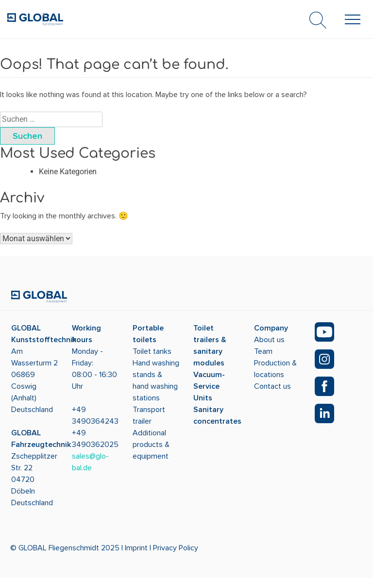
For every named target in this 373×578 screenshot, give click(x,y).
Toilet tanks (152, 351)
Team (263, 351)
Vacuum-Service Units (209, 386)
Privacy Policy (175, 548)
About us (269, 340)
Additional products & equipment (151, 444)
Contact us (272, 386)
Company (271, 328)
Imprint (136, 548)
